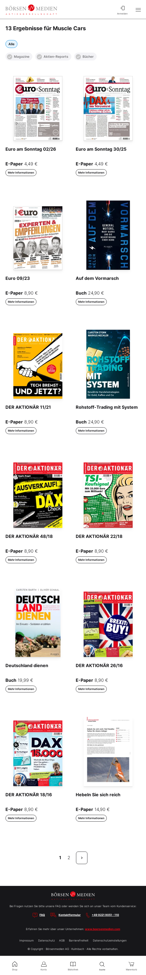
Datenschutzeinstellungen (110, 940)
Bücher (85, 56)
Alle (11, 44)
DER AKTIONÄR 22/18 (99, 536)
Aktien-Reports (52, 56)
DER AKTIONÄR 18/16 (28, 794)
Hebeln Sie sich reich (98, 794)
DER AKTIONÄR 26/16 (99, 665)
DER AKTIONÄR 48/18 (29, 536)
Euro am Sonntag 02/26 (30, 149)
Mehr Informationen (21, 172)
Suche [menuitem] (102, 965)
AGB (62, 940)
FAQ (42, 914)
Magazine (18, 56)
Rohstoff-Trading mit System (107, 407)
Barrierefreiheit (79, 940)
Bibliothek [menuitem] (72, 965)
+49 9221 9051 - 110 (105, 914)
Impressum (26, 940)
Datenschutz (46, 940)
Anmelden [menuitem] (122, 9)
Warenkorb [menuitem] (131, 965)
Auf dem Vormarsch (97, 278)
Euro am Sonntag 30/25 (101, 149)
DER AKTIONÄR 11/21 (28, 407)
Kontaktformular (70, 914)
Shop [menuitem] (14, 965)
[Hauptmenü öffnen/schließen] (138, 9)
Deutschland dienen (26, 665)
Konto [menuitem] (43, 965)
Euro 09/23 (17, 278)
